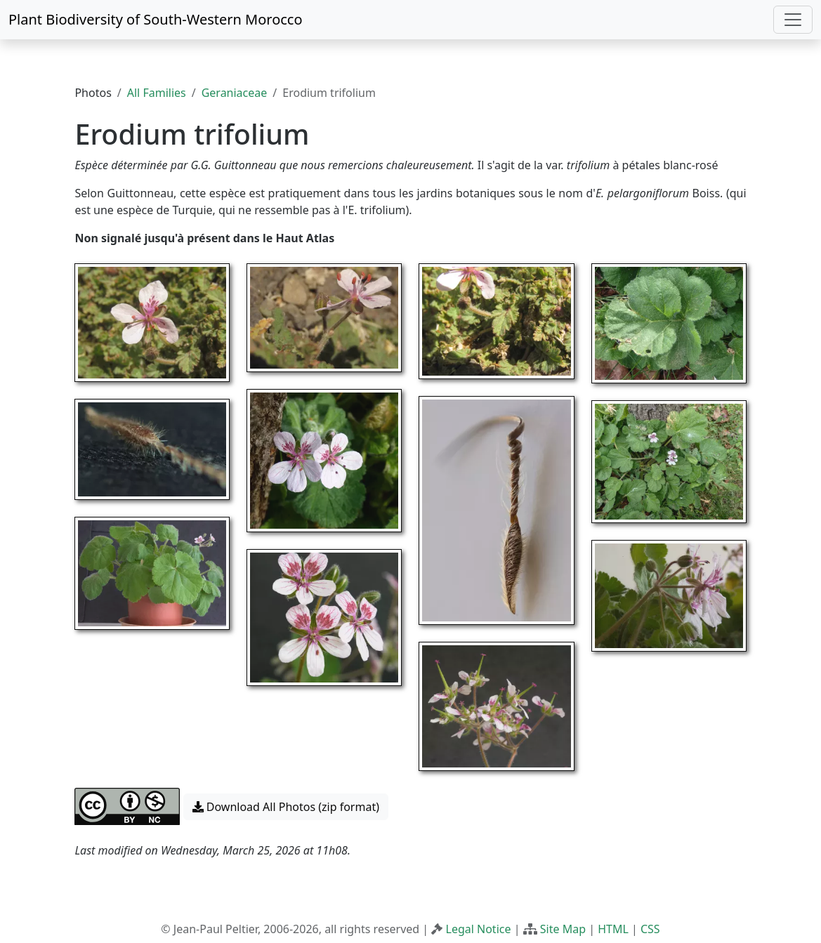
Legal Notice (478, 929)
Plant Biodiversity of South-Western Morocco (155, 19)
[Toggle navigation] (793, 20)
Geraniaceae (235, 92)
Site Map (563, 929)
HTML (613, 929)
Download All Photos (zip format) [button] (285, 807)
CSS (650, 929)
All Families (156, 92)
